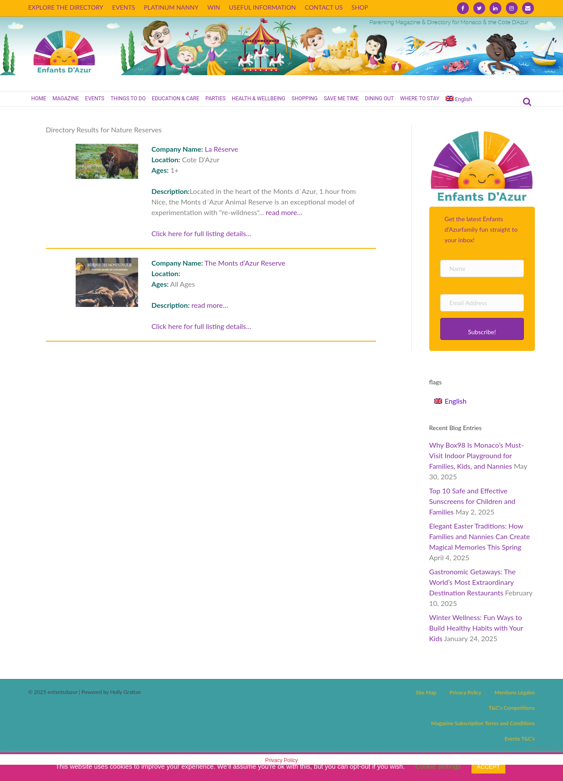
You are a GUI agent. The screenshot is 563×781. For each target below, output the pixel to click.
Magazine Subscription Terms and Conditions (483, 723)
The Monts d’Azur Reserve (245, 263)
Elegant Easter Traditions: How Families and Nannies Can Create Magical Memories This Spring (479, 536)
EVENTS (123, 7)
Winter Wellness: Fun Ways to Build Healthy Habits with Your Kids (476, 627)
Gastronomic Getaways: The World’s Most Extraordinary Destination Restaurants (472, 582)
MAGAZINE (65, 98)
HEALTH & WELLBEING (258, 98)
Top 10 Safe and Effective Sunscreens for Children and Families (472, 501)
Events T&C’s (520, 738)
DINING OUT (379, 98)
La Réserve (221, 149)
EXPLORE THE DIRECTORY (65, 7)
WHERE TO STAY (419, 98)
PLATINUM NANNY (171, 7)
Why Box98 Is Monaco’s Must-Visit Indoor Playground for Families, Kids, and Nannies (476, 455)
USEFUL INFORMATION (262, 7)
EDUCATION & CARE (175, 98)
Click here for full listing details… (201, 233)
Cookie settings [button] (438, 766)
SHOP (359, 7)
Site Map (426, 692)
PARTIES (215, 98)
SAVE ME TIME (341, 98)
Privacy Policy (465, 692)
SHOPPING (305, 98)
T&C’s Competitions (512, 707)
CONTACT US (324, 7)
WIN (213, 7)
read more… (284, 212)
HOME (38, 98)
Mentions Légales (514, 692)
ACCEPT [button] (488, 766)
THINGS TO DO (128, 98)
